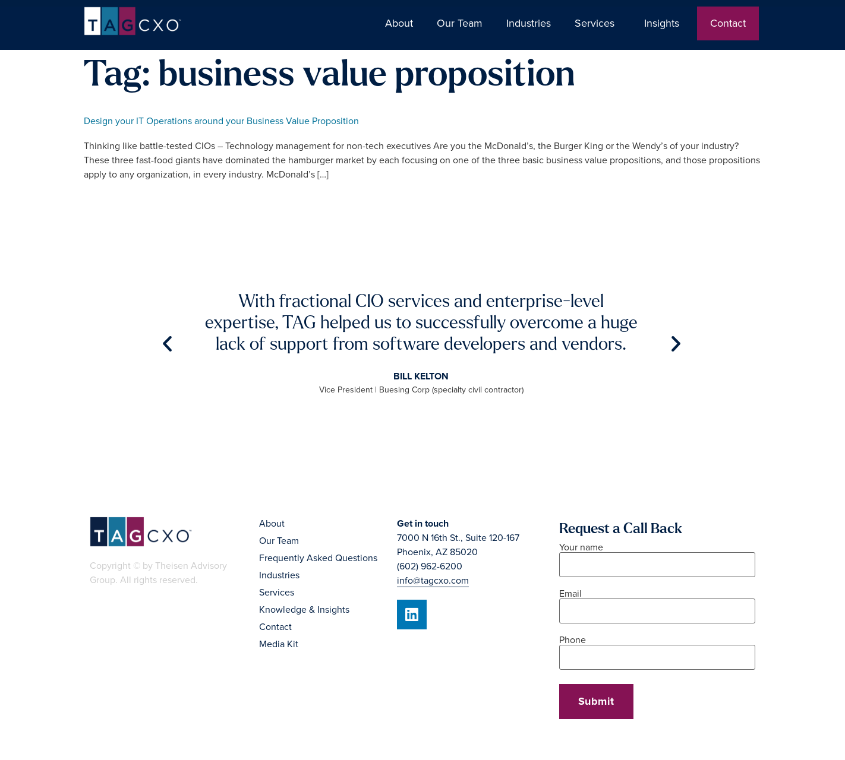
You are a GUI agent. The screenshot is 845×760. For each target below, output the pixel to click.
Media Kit (278, 644)
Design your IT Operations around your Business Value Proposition (221, 121)
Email (657, 603)
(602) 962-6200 (429, 566)
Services (597, 23)
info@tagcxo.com (433, 581)
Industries (528, 23)
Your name (657, 557)
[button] (167, 342)
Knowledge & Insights (304, 610)
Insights (664, 23)
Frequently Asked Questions (318, 558)
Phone (657, 649)
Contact (728, 23)
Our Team (460, 23)
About (399, 23)
